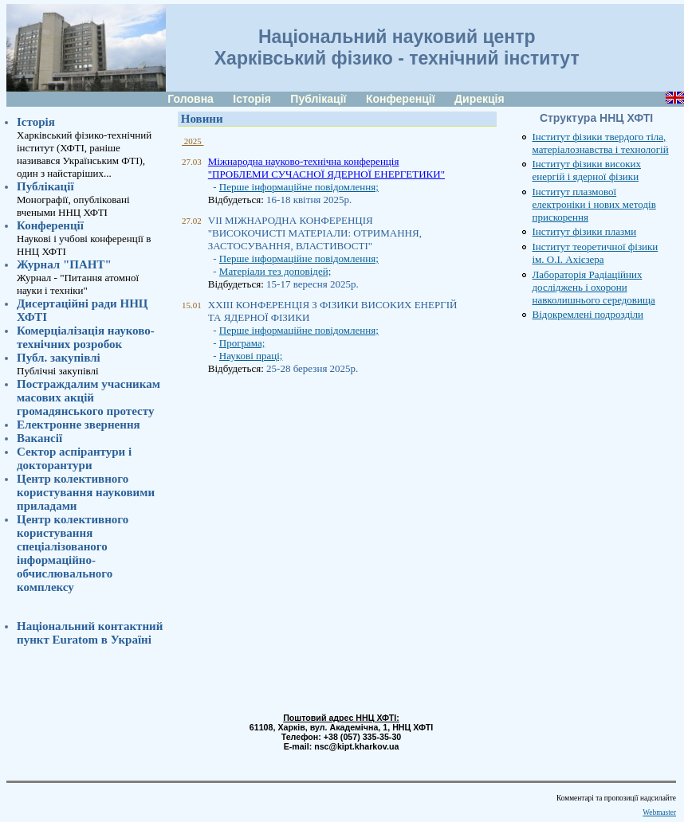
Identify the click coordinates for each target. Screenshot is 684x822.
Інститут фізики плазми (585, 231)
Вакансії (39, 438)
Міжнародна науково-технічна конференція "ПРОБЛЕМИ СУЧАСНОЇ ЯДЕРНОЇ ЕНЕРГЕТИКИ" (326, 167)
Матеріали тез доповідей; (275, 271)
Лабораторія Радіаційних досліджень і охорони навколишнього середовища (594, 287)
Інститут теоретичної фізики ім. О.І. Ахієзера (595, 253)
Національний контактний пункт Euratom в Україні (90, 633)
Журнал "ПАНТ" (64, 264)
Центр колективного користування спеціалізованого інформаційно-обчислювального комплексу (72, 553)
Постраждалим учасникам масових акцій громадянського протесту (88, 397)
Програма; (242, 343)
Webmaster (659, 812)
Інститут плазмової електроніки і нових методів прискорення (594, 204)
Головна (190, 98)
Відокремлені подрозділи (588, 314)
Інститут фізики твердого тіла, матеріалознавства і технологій (601, 143)
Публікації (318, 98)
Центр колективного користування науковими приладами (86, 492)
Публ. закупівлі (58, 357)
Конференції (400, 98)
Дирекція (479, 98)
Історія (252, 98)
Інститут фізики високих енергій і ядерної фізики (587, 170)
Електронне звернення (78, 424)
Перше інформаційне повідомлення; (299, 187)
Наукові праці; (251, 356)
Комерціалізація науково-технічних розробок (86, 337)
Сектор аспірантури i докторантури (74, 458)
